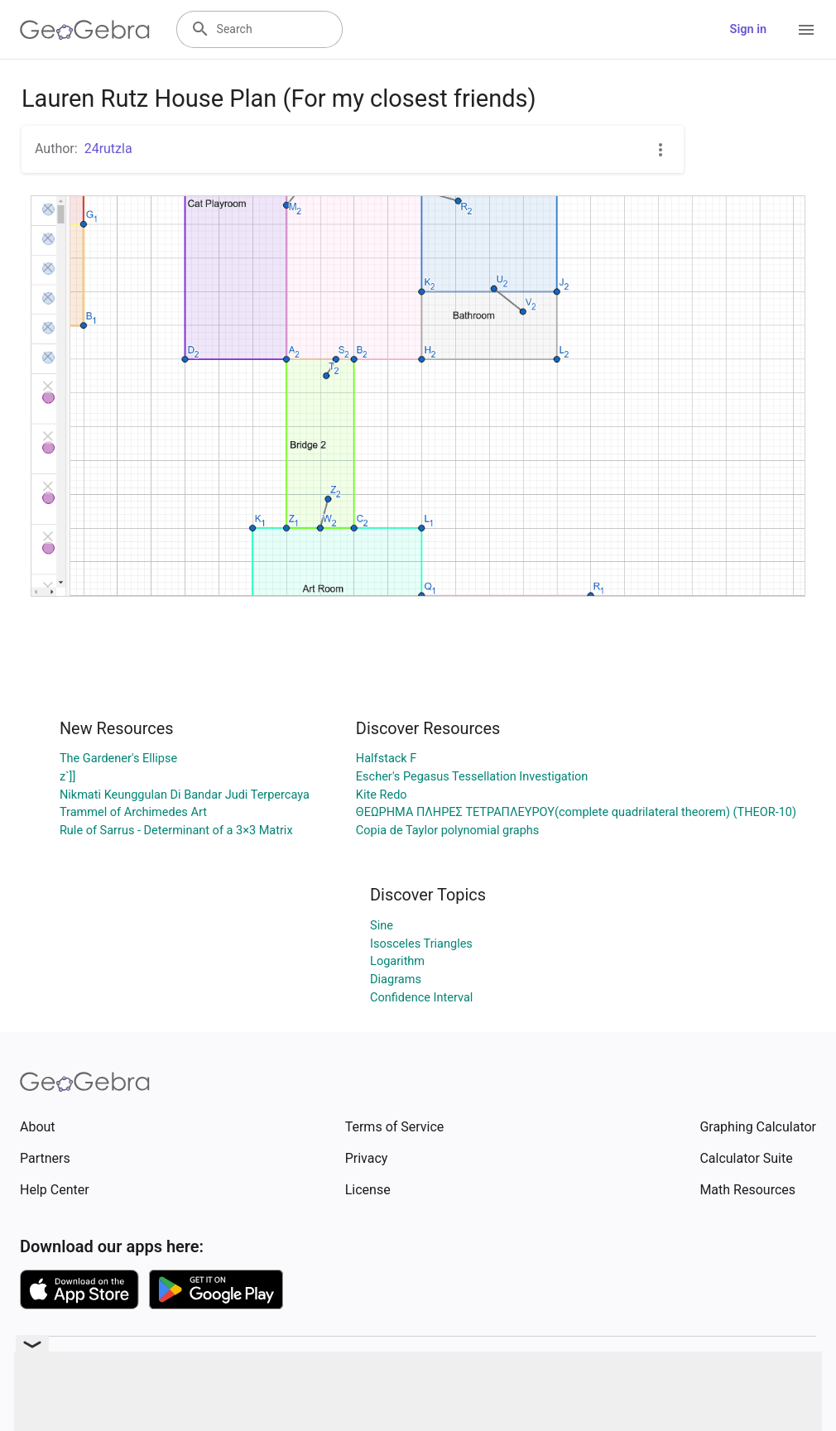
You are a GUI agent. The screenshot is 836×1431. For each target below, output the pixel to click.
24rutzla (108, 148)
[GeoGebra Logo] (85, 30)
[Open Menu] (806, 30)
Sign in (748, 29)
